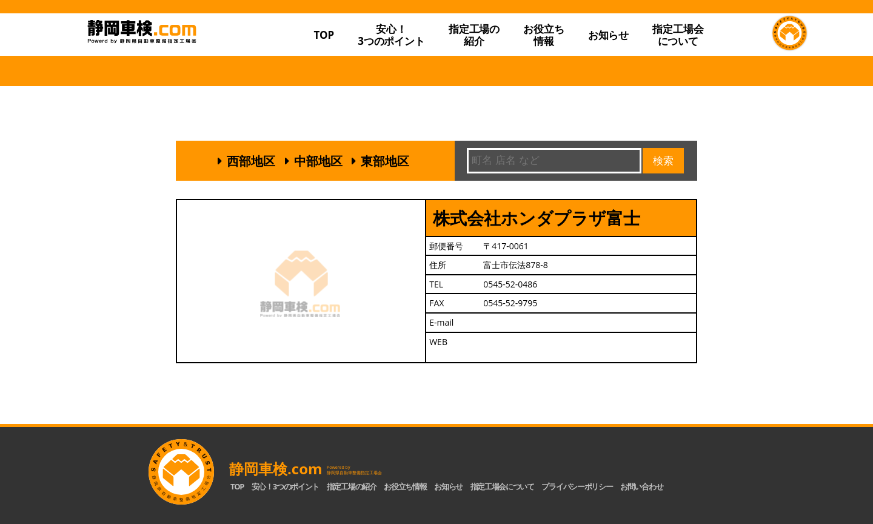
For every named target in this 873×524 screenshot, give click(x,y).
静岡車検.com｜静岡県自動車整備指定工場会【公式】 (181, 56)
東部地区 (385, 161)
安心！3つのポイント (391, 35)
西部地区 (251, 161)
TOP (323, 35)
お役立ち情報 (543, 35)
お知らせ (608, 35)
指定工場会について (677, 35)
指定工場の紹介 (351, 486)
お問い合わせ (641, 486)
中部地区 (318, 161)
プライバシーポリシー (576, 486)
